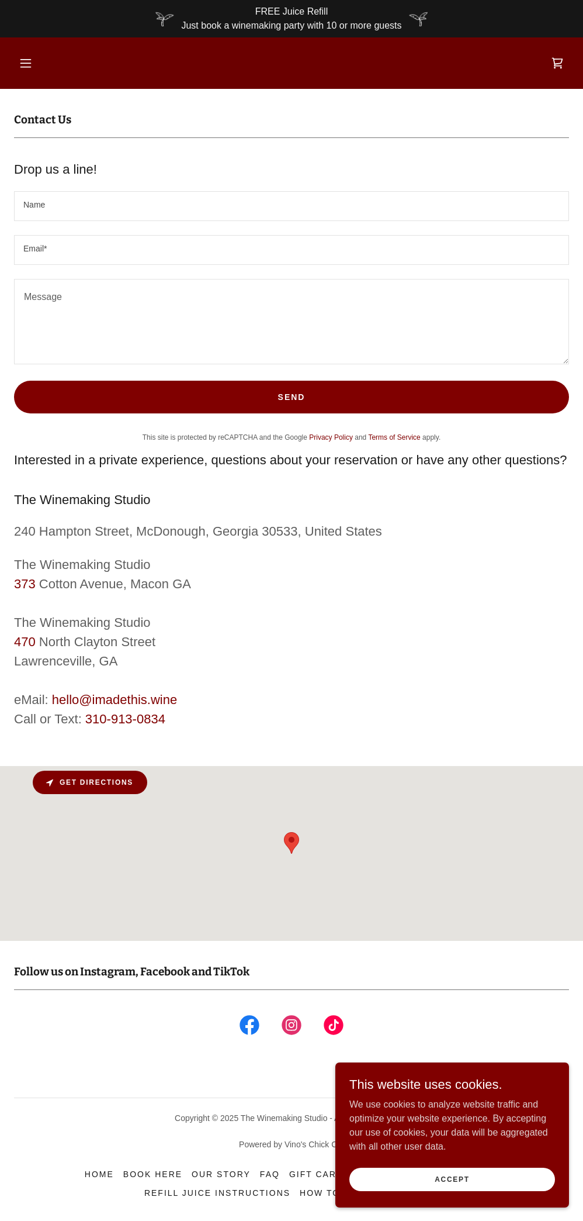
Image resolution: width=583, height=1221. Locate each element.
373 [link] (25, 584)
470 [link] (25, 641)
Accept (452, 1179)
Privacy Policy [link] (331, 437)
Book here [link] (152, 1174)
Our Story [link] (221, 1174)
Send (292, 397)
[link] (557, 63)
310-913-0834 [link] (125, 719)
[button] (25, 63)
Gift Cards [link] (320, 1174)
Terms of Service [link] (394, 437)
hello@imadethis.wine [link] (114, 699)
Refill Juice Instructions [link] (217, 1193)
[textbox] (291, 206)
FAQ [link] (270, 1174)
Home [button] (99, 1174)
